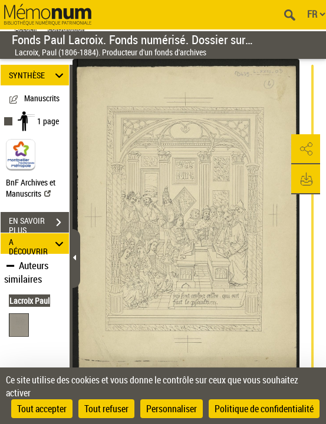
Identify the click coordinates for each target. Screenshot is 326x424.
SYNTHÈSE (38, 75)
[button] (305, 149)
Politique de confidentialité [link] (264, 408)
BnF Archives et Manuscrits (30, 188)
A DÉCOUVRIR (38, 243)
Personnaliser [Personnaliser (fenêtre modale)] (171, 408)
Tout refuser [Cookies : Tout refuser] (106, 408)
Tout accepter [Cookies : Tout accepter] (42, 408)
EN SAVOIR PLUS (39, 223)
